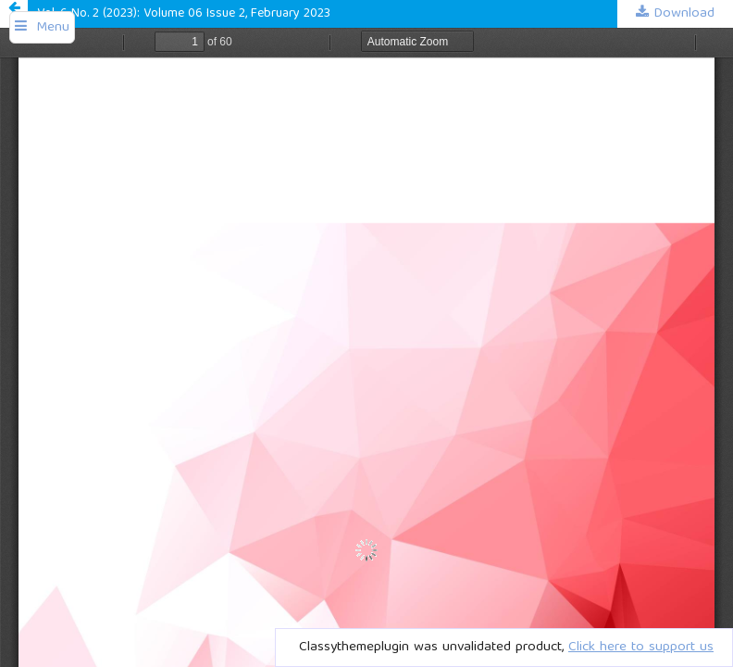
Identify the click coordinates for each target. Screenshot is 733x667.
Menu (52, 28)
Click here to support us (641, 648)
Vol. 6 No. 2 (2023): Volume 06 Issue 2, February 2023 (183, 14)
